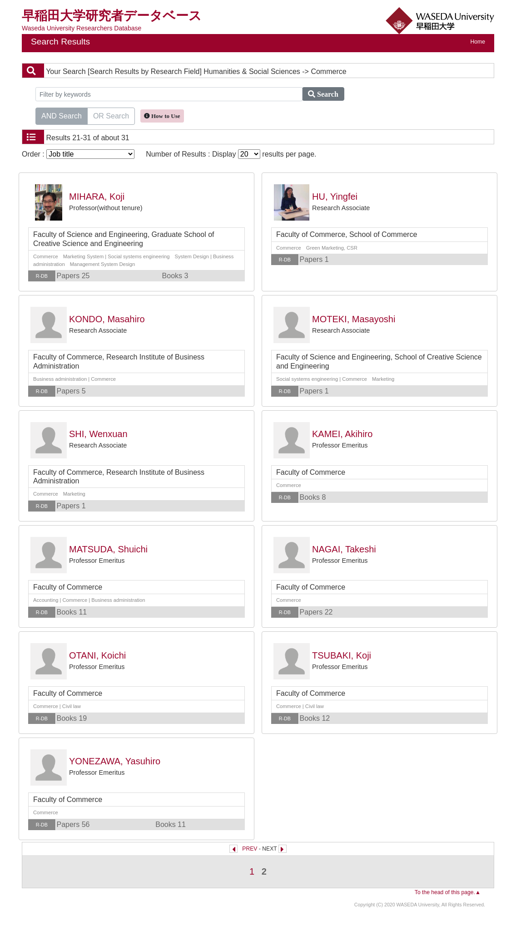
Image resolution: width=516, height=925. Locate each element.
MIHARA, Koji (96, 197)
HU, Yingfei (334, 197)
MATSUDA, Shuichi (108, 549)
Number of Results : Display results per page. (231, 154)
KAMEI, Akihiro (342, 434)
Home (478, 42)
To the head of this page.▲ (448, 892)
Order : (78, 154)
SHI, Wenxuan (98, 434)
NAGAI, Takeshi (344, 549)
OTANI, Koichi (97, 655)
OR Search (111, 115)
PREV (249, 849)
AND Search (61, 115)
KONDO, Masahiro (107, 319)
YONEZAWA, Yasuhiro (114, 761)
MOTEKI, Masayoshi (353, 319)
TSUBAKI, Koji (341, 655)
